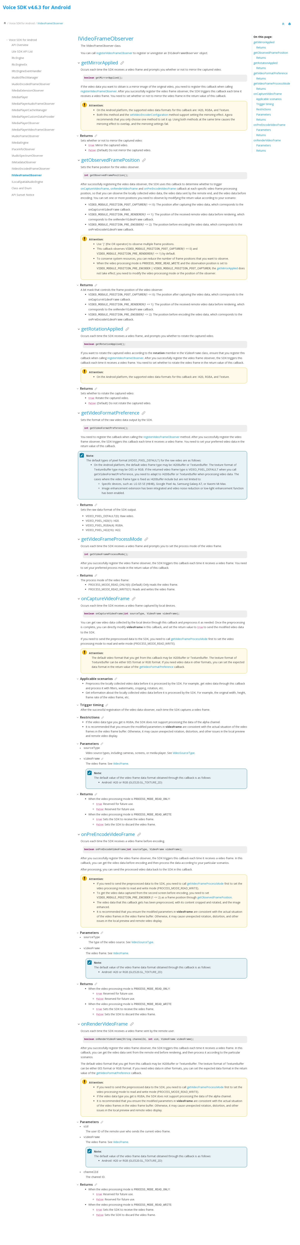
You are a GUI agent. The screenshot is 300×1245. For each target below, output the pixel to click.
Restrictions (263, 109)
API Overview (20, 45)
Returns (261, 47)
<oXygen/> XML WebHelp (159, 1232)
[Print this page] (289, 24)
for (22, 23)
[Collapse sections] (283, 24)
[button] (7, 40)
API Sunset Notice (23, 195)
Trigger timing (265, 104)
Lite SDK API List (22, 51)
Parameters (263, 114)
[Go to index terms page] (293, 8)
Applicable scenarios (269, 99)
